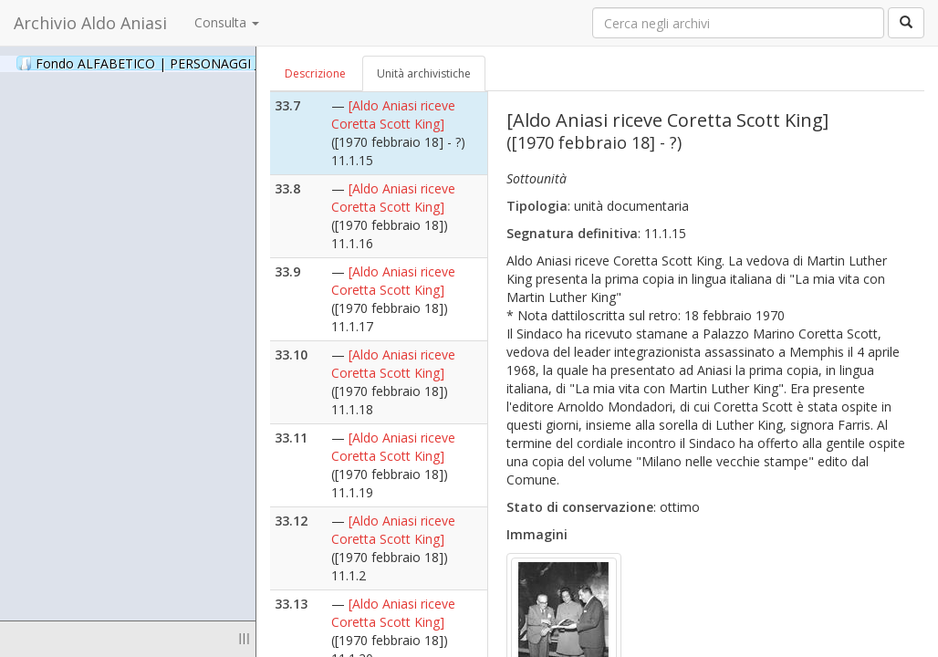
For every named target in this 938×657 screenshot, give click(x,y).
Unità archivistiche (424, 73)
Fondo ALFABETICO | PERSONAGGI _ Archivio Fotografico (221, 63)
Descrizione (315, 73)
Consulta (226, 22)
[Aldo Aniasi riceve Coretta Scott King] (393, 114)
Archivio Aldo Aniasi (90, 23)
